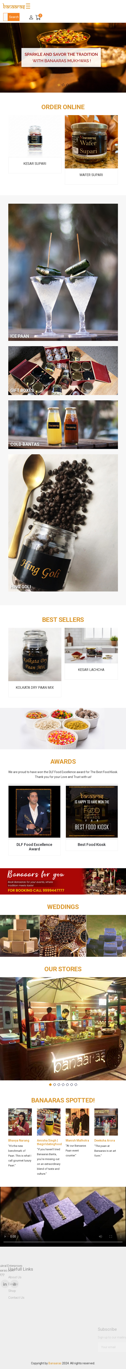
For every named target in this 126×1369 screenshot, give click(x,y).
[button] (59, 85)
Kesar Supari (34, 164)
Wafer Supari (91, 175)
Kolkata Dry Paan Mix (35, 688)
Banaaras (54, 1363)
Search (14, 17)
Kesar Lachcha (91, 670)
